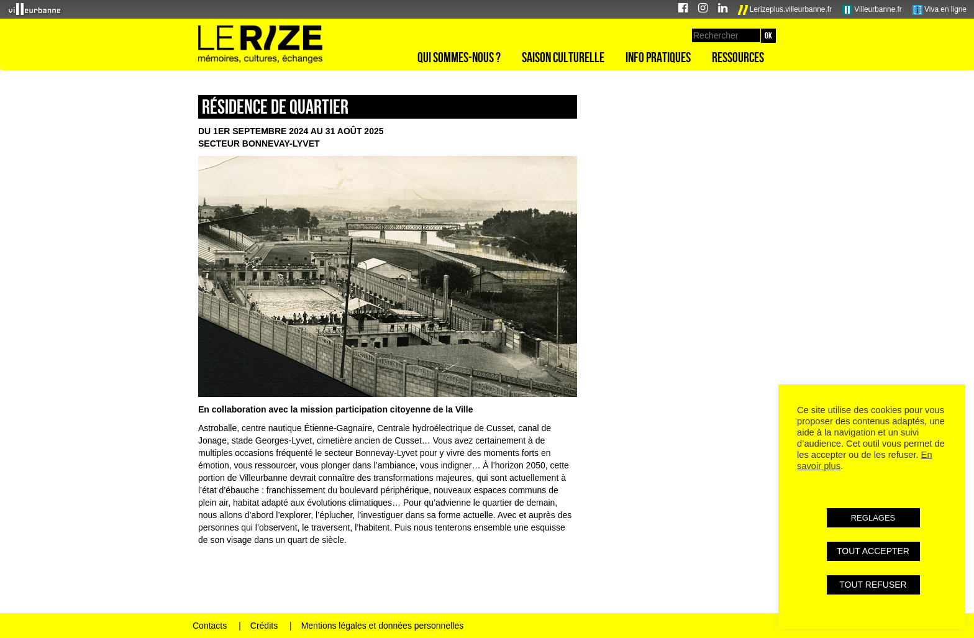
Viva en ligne (940, 10)
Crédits (264, 626)
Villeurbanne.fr (872, 10)
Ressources (738, 57)
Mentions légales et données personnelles (382, 626)
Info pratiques (658, 57)
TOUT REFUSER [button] (872, 585)
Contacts (210, 626)
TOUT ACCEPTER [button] (873, 551)
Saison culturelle (563, 57)
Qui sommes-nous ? (459, 57)
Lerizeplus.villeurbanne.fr (785, 10)
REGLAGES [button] (873, 517)
